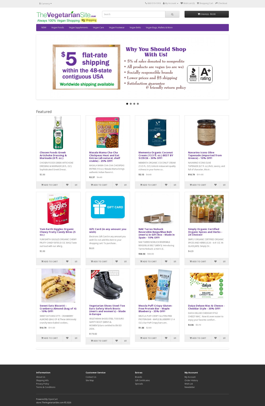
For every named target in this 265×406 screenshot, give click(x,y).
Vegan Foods (57, 27)
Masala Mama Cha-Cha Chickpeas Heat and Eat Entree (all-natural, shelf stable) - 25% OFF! (104, 157)
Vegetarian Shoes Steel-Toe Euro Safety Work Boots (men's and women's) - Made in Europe (107, 310)
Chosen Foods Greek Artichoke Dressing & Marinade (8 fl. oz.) (53, 155)
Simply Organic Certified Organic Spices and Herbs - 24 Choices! (205, 231)
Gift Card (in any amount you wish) (107, 230)
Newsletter (190, 387)
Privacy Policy (42, 383)
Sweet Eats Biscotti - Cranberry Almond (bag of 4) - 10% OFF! (58, 308)
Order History (191, 380)
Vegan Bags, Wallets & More (159, 27)
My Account (190, 377)
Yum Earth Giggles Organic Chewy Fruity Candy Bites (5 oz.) (58, 231)
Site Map (90, 380)
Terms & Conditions (45, 387)
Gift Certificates (142, 380)
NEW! (43, 27)
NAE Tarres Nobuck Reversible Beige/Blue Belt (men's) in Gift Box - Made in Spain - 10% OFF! (157, 233)
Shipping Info (42, 380)
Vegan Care (98, 27)
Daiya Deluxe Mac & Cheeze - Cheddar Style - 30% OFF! (206, 307)
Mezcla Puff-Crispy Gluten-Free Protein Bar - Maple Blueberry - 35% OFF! (155, 308)
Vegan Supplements (78, 27)
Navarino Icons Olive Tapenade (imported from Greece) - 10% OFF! (205, 155)
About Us (40, 377)
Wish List (189, 383)
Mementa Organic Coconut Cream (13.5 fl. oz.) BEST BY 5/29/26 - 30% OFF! (156, 155)
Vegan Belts (135, 27)
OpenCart (53, 399)
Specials (139, 383)
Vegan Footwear (117, 27)
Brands (138, 377)
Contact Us (91, 377)
